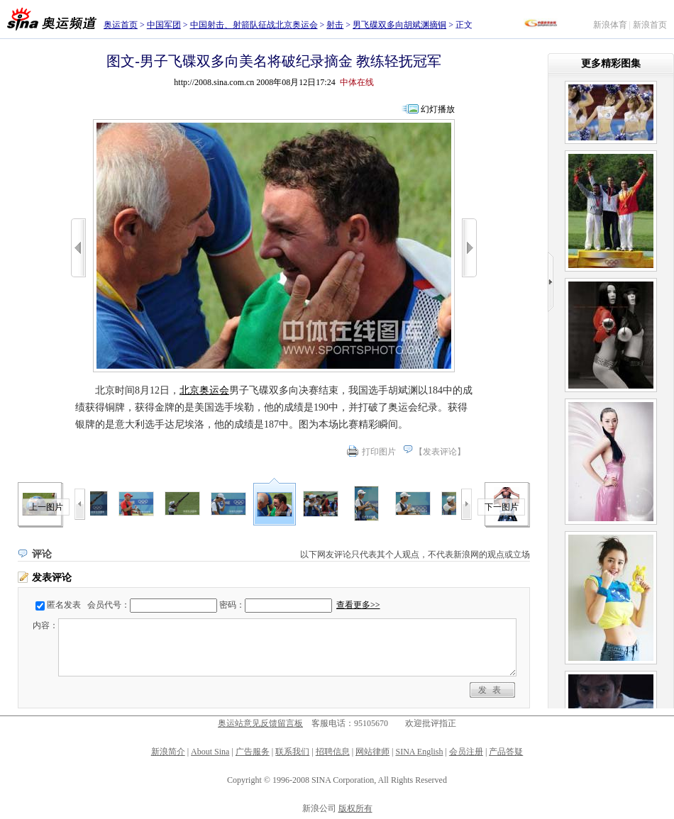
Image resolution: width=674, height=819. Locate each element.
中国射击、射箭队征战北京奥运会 (254, 25)
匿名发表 (64, 605)
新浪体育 (610, 25)
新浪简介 (168, 752)
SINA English (419, 752)
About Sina (210, 752)
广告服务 (253, 752)
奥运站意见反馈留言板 (260, 723)
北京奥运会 (204, 390)
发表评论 (440, 452)
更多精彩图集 (611, 63)
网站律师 (372, 752)
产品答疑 (506, 752)
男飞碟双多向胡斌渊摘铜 (399, 25)
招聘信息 (333, 752)
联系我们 (292, 752)
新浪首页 (650, 25)
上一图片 (46, 507)
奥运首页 (121, 25)
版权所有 (355, 808)
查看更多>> (358, 605)
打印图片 (379, 452)
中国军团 (164, 25)
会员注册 (466, 752)
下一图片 (502, 507)
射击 (334, 25)
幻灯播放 (438, 109)
